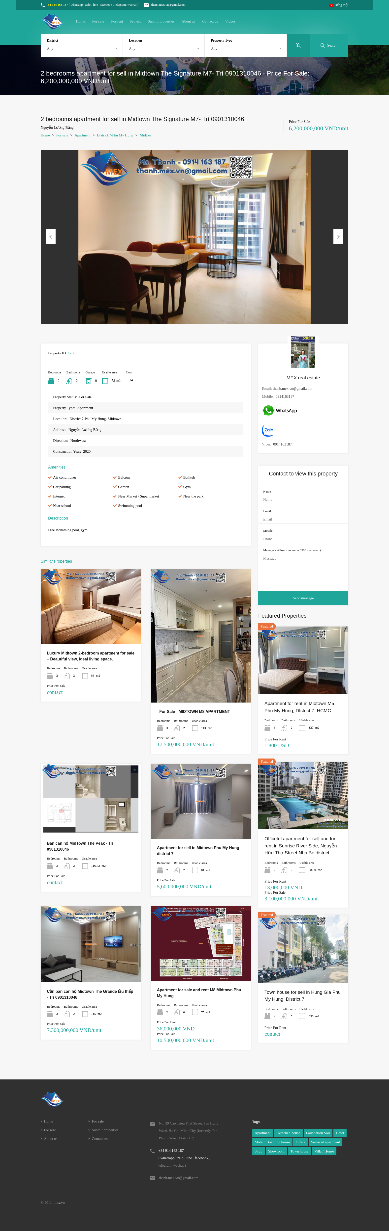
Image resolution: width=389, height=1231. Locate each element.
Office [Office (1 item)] (300, 1142)
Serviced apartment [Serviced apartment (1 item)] (325, 1142)
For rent (117, 21)
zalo (88, 4)
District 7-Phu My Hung (115, 135)
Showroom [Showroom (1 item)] (276, 1151)
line (95, 4)
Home (80, 21)
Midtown (146, 135)
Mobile (268, 530)
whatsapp (77, 4)
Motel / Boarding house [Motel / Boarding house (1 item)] (272, 1142)
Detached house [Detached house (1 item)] (288, 1133)
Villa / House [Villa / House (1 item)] (324, 1151)
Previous (51, 236)
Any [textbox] (50, 49)
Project (135, 21)
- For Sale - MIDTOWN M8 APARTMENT (193, 711)
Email (267, 511)
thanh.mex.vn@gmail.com (162, 4)
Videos (230, 21)
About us (188, 21)
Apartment (83, 135)
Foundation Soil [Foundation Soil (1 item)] (318, 1133)
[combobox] (82, 48)
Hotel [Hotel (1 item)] (340, 1133)
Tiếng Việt (338, 5)
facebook (106, 4)
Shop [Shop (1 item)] (258, 1151)
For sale (98, 21)
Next (338, 236)
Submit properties (161, 21)
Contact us (210, 21)
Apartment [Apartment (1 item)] (262, 1133)
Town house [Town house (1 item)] (300, 1151)
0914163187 (285, 396)
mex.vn (59, 1203)
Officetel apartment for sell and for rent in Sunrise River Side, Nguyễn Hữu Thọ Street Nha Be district (300, 845)
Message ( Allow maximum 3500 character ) (292, 550)
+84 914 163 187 (57, 4)
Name (267, 491)
